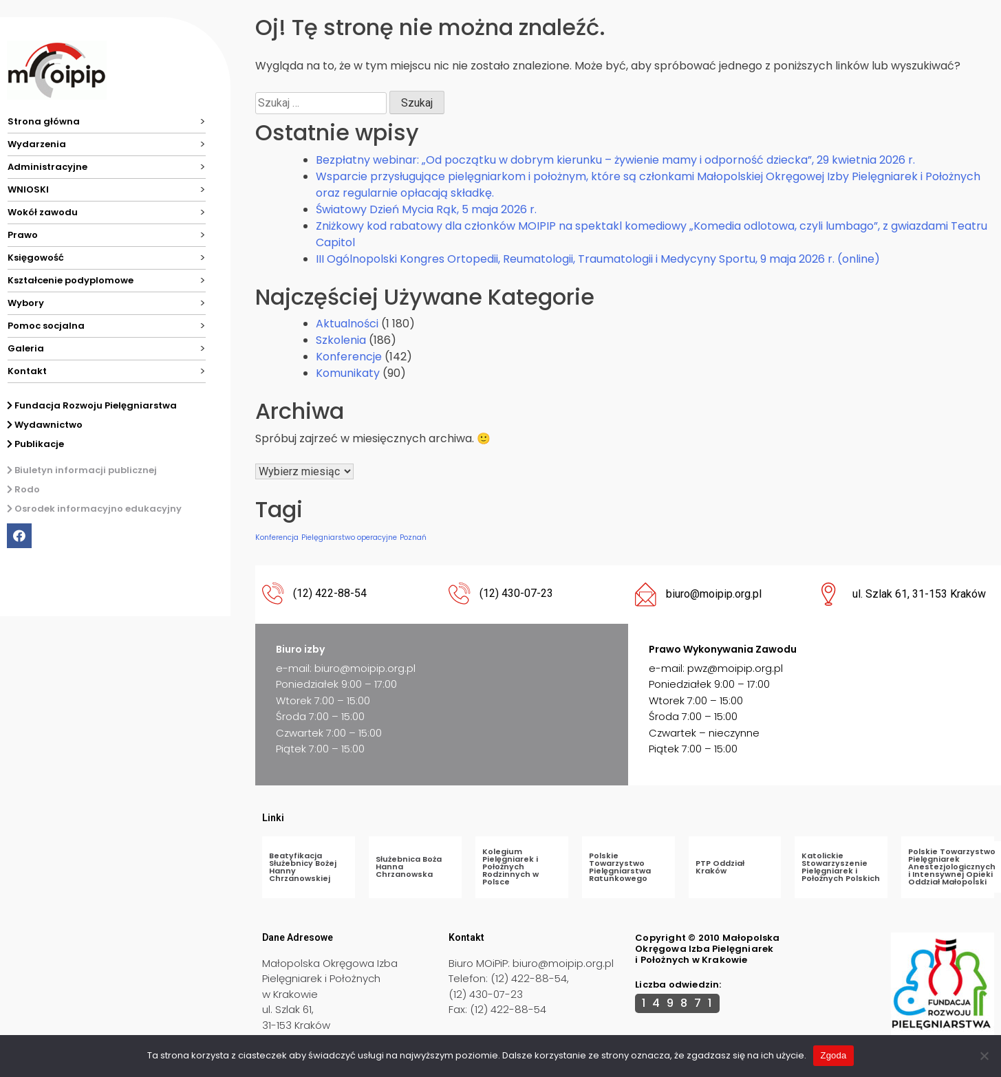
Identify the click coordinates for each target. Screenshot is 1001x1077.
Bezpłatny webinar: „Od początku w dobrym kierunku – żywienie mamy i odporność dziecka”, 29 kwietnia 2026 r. (615, 160)
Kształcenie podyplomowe (70, 280)
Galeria (26, 348)
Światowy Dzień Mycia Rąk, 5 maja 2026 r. (426, 209)
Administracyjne (47, 166)
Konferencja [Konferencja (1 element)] (277, 537)
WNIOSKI (28, 189)
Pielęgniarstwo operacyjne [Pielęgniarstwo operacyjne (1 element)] (349, 537)
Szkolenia (341, 340)
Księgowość (36, 257)
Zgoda (833, 1055)
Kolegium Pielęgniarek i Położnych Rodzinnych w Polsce (510, 866)
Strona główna (44, 121)
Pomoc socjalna (46, 325)
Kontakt (27, 371)
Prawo (23, 234)
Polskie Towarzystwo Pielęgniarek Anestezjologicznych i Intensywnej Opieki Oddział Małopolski (951, 866)
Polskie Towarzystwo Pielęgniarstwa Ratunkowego (620, 867)
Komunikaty (348, 373)
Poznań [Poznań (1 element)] (413, 537)
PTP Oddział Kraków (720, 867)
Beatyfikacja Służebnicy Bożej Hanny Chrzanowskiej (302, 867)
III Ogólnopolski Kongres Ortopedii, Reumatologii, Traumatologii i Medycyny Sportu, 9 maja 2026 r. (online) (598, 259)
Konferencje (349, 357)
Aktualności (347, 323)
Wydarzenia (37, 144)
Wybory (26, 302)
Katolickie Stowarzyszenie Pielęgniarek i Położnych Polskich (840, 867)
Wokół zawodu (43, 212)
